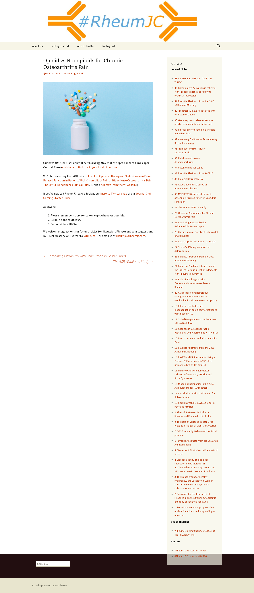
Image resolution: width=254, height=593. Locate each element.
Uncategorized (75, 73)
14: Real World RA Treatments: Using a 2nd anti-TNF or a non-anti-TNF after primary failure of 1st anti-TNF (194, 361)
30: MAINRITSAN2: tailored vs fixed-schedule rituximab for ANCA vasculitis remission (195, 197)
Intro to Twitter (85, 46)
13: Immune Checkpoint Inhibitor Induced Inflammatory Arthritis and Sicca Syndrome (193, 374)
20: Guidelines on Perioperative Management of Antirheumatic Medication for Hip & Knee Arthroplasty (195, 296)
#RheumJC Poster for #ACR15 (190, 550)
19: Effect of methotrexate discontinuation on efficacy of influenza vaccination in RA (195, 309)
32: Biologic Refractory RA (188, 179)
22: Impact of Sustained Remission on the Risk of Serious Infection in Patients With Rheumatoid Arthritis (195, 269)
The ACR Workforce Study (133, 261)
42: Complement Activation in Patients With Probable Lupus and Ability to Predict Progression (195, 91)
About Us (37, 46)
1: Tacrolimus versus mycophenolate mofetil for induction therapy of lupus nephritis (194, 511)
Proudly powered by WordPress (49, 585)
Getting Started (60, 46)
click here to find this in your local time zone (89, 167)
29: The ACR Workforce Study (190, 207)
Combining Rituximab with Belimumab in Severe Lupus (84, 256)
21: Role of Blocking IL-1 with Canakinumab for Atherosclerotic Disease (192, 283)
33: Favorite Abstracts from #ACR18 (193, 173)
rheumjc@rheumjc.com (130, 236)
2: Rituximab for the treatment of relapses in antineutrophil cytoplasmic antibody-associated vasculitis (195, 497)
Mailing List (108, 46)
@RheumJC (91, 236)
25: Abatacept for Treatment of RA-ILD (195, 241)
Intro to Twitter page (113, 193)
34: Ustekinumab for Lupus (188, 167)
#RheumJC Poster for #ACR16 (190, 556)
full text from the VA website (119, 185)
